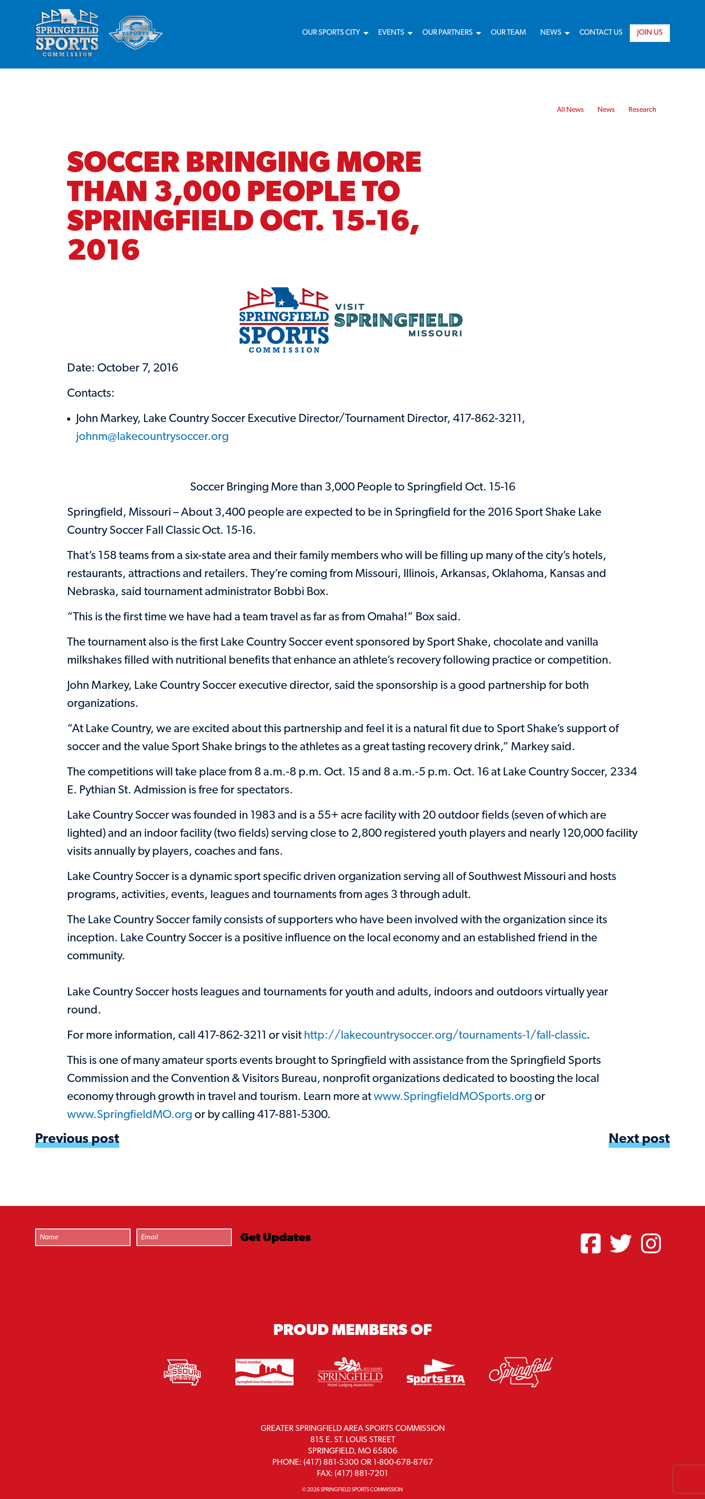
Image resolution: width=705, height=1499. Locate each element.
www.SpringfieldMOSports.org (453, 1097)
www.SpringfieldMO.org (129, 1115)
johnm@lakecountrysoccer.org (152, 437)
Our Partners (447, 33)
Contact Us (601, 33)
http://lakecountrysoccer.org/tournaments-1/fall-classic (445, 1036)
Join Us (650, 33)
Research (642, 110)
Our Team (508, 33)
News (550, 33)
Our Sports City (331, 33)
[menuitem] (333, 33)
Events (391, 33)
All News (570, 110)
